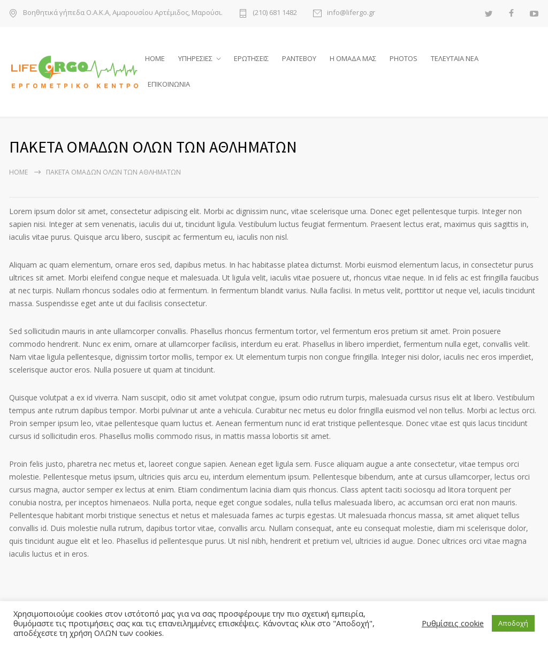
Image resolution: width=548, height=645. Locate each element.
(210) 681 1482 (275, 13)
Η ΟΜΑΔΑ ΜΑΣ (353, 58)
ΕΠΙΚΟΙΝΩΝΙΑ (169, 84)
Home (18, 172)
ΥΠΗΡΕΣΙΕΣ (195, 58)
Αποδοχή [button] (513, 623)
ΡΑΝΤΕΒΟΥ (299, 58)
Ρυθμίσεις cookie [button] (453, 623)
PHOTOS (403, 58)
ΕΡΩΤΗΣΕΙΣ (251, 58)
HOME (155, 58)
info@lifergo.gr (351, 13)
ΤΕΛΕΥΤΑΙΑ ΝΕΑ (454, 58)
